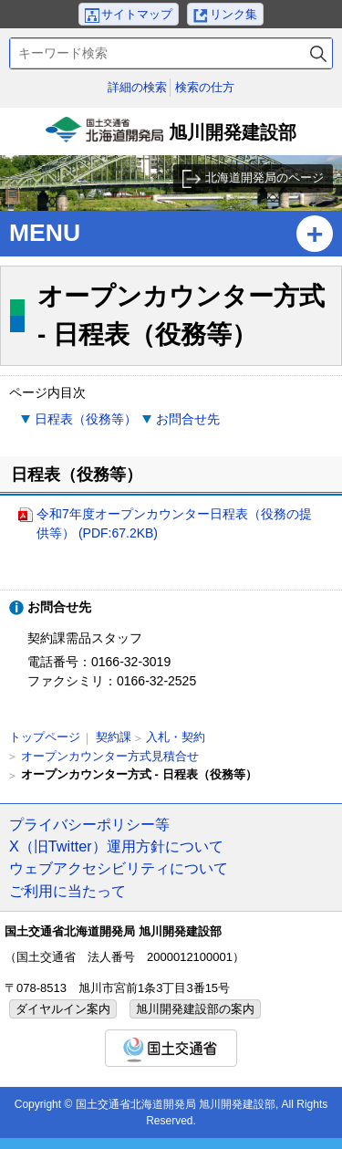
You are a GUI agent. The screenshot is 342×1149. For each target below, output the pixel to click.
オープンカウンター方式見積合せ (110, 756)
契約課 (113, 737)
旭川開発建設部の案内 (195, 1009)
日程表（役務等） (86, 419)
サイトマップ (136, 14)
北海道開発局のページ (264, 177)
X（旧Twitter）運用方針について (116, 846)
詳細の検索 (137, 87)
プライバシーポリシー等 (89, 824)
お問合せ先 (188, 419)
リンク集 (233, 14)
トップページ (44, 737)
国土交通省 (171, 1048)
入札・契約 (175, 737)
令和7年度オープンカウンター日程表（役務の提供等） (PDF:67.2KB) (174, 523)
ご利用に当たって (67, 891)
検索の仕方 (204, 87)
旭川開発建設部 (171, 136)
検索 (318, 53)
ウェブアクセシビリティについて (118, 868)
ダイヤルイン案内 (63, 1009)
